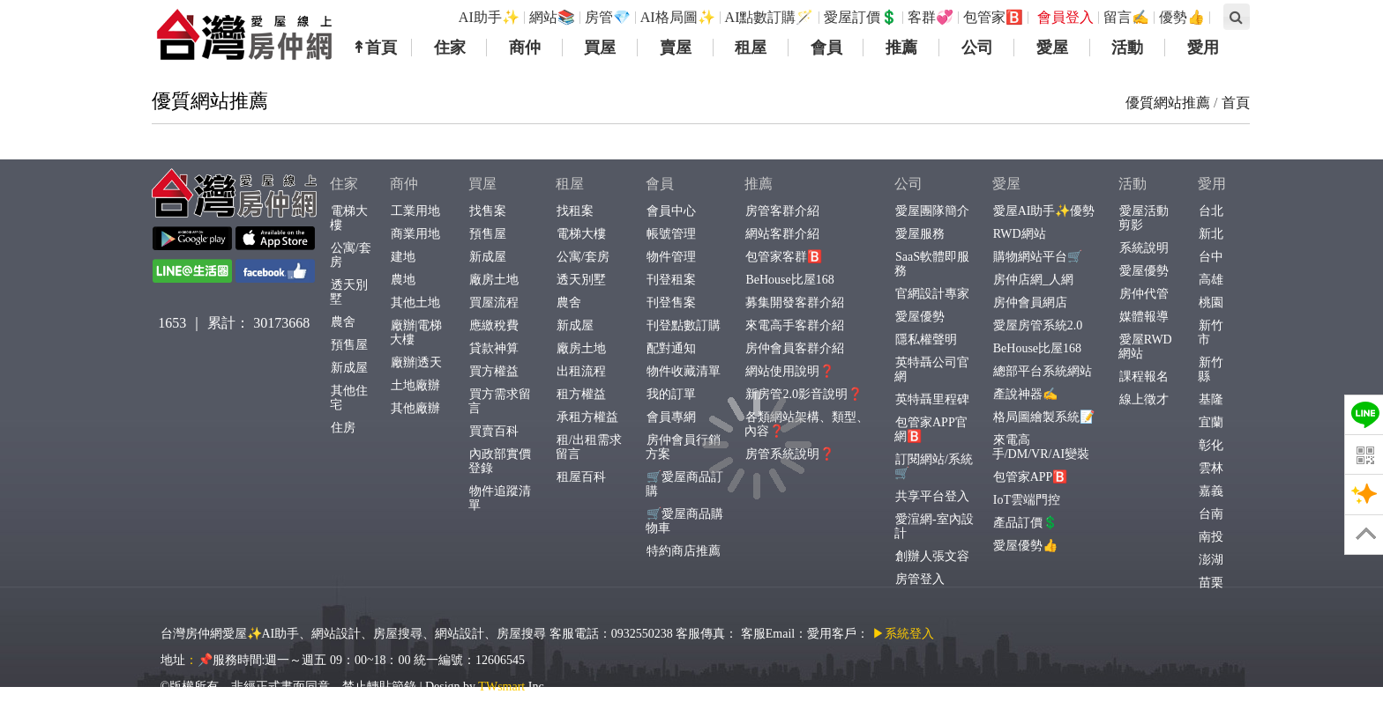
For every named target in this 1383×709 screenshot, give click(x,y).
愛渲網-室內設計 (934, 526)
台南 (1210, 514)
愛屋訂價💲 (861, 17)
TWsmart (501, 686)
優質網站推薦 (1167, 102)
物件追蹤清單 (499, 498)
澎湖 (1210, 559)
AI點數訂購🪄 (769, 17)
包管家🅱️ (993, 17)
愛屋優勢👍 (1025, 545)
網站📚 (552, 17)
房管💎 (608, 17)
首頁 (1236, 102)
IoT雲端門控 (1026, 499)
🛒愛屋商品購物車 (684, 521)
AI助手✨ (489, 17)
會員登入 (1065, 17)
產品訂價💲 (1025, 522)
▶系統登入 (903, 633)
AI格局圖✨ (677, 17)
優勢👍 (1182, 17)
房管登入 (919, 579)
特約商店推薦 (683, 551)
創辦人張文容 (931, 556)
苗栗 (1210, 582)
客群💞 (930, 17)
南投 (1210, 536)
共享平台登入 (931, 496)
